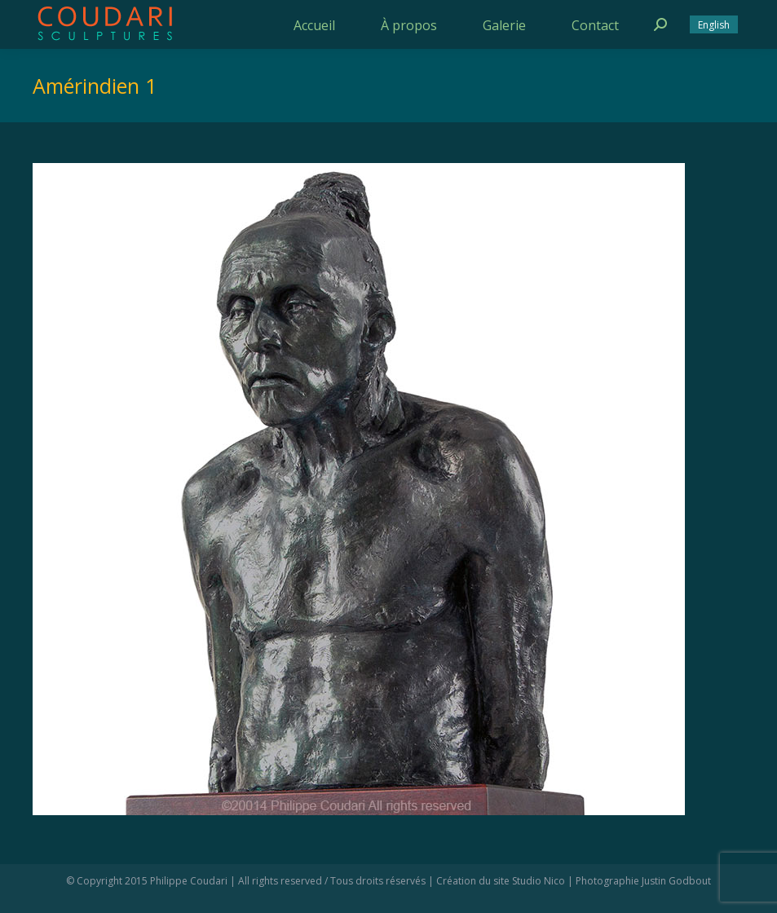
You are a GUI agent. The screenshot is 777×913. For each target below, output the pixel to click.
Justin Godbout (676, 881)
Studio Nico (538, 881)
